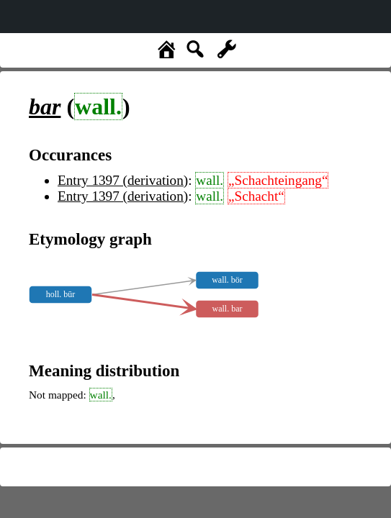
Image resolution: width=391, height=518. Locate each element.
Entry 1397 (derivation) (123, 180)
